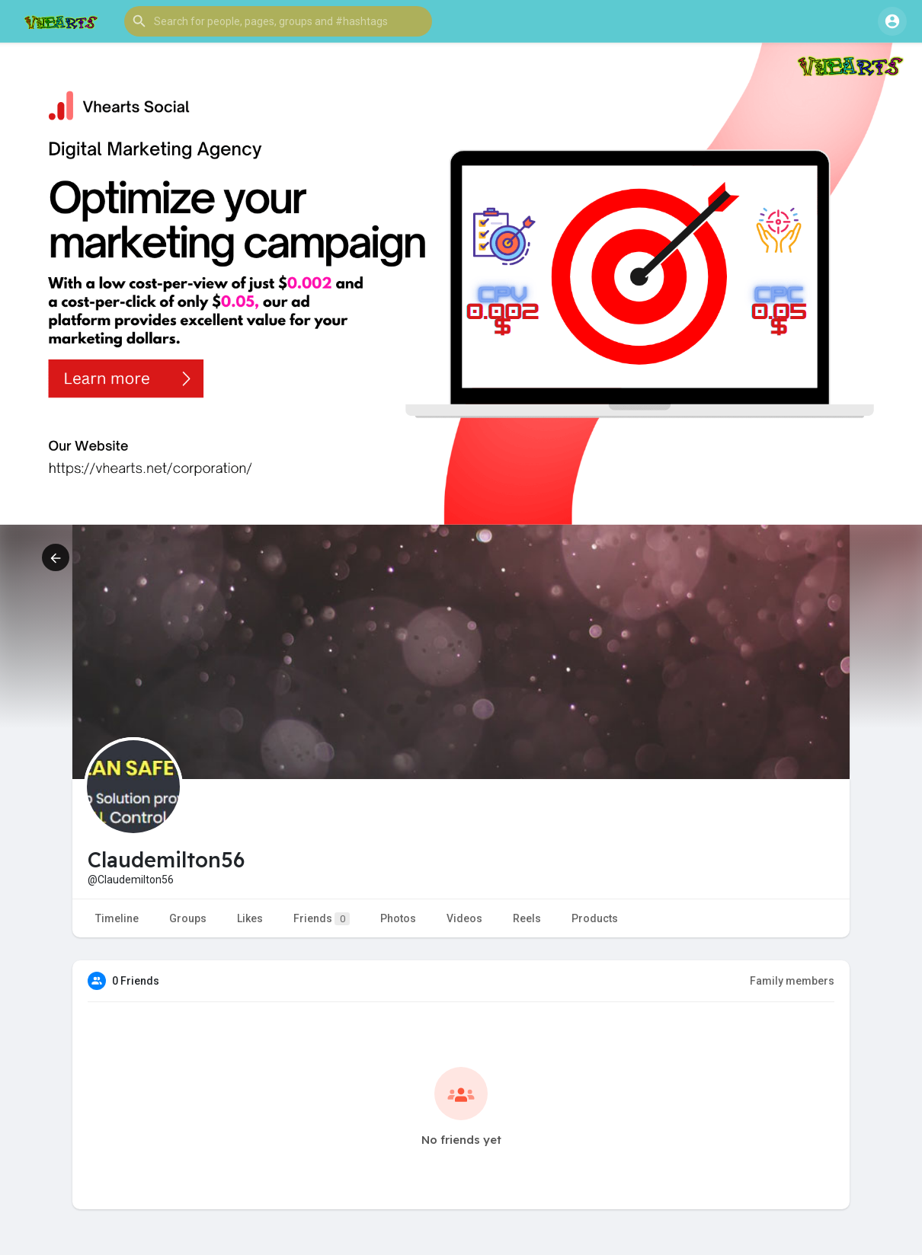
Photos (398, 918)
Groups (187, 918)
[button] (278, 21)
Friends (321, 918)
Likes (250, 918)
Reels (527, 918)
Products (594, 918)
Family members (792, 981)
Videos (464, 918)
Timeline (117, 918)
